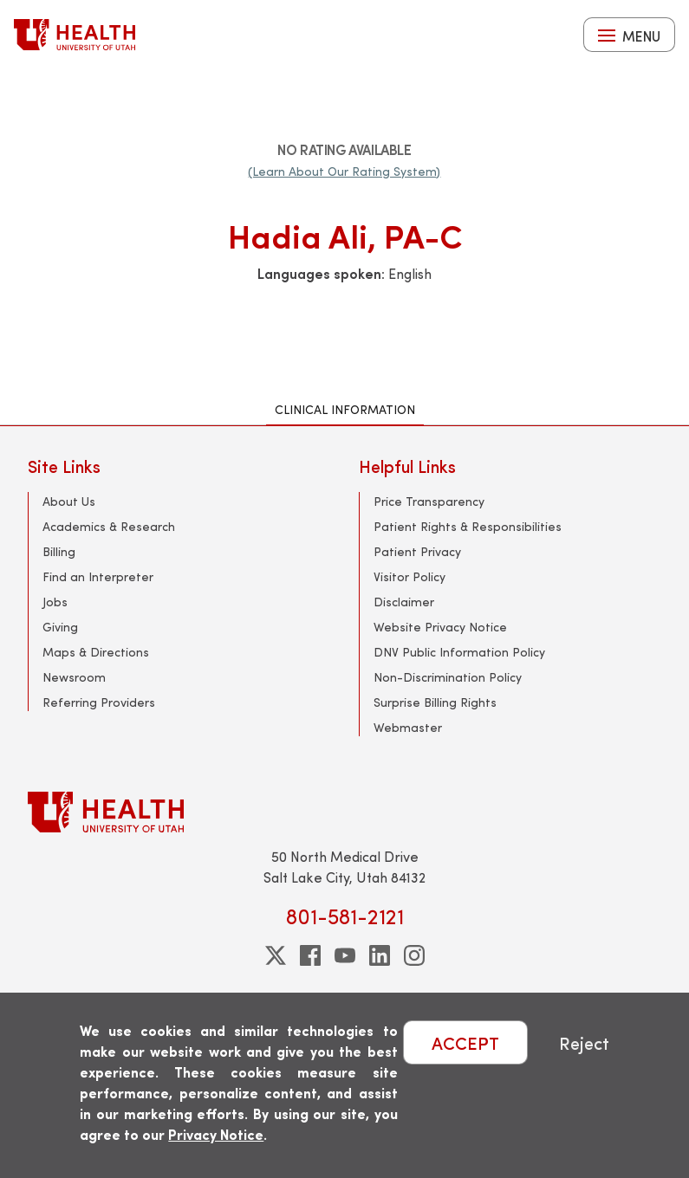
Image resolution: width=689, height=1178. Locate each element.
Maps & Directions (95, 652)
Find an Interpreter (97, 576)
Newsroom (74, 677)
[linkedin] (379, 955)
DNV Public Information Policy (459, 652)
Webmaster (408, 727)
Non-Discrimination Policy (448, 677)
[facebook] (310, 955)
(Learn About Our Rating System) (344, 171)
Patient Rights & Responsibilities (468, 526)
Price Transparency (429, 501)
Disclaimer (404, 601)
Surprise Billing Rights (435, 702)
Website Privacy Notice (440, 626)
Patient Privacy (417, 551)
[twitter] (275, 955)
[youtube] (345, 955)
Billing (58, 551)
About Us (68, 501)
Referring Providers (98, 702)
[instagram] (414, 955)
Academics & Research (108, 526)
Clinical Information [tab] (345, 409)
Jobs (55, 601)
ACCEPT (465, 1042)
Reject (584, 1042)
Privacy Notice (215, 1134)
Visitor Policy (409, 576)
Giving (60, 626)
